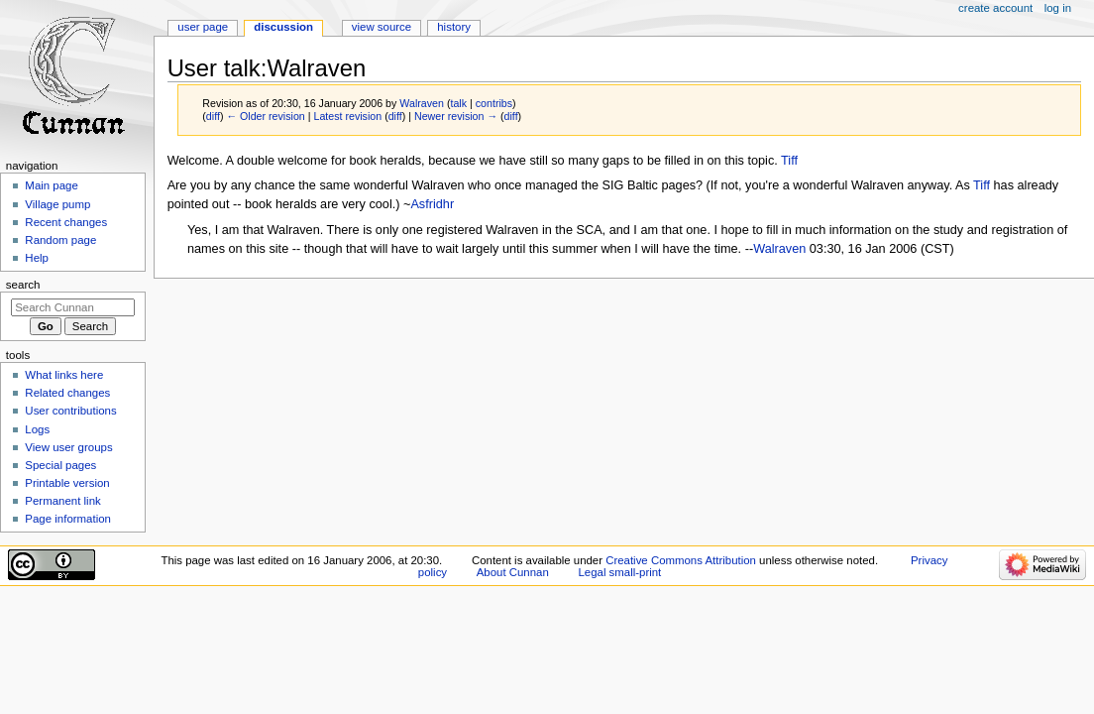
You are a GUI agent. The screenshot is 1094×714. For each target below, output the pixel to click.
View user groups (68, 447)
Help (37, 258)
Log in (1057, 8)
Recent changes (66, 222)
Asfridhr (432, 204)
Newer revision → (455, 116)
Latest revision (347, 116)
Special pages (60, 465)
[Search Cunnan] (73, 307)
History (454, 27)
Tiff (789, 161)
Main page (51, 185)
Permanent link (62, 501)
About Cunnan (513, 572)
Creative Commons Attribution (680, 560)
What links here (64, 375)
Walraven (779, 249)
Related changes (67, 393)
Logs (37, 429)
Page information (68, 519)
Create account (995, 8)
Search (23, 285)
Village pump (57, 204)
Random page (60, 240)
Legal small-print (619, 572)
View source (381, 27)
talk (458, 103)
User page (202, 27)
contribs (494, 103)
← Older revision (265, 116)
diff (213, 116)
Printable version (67, 483)
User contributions (70, 410)
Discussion (283, 27)
